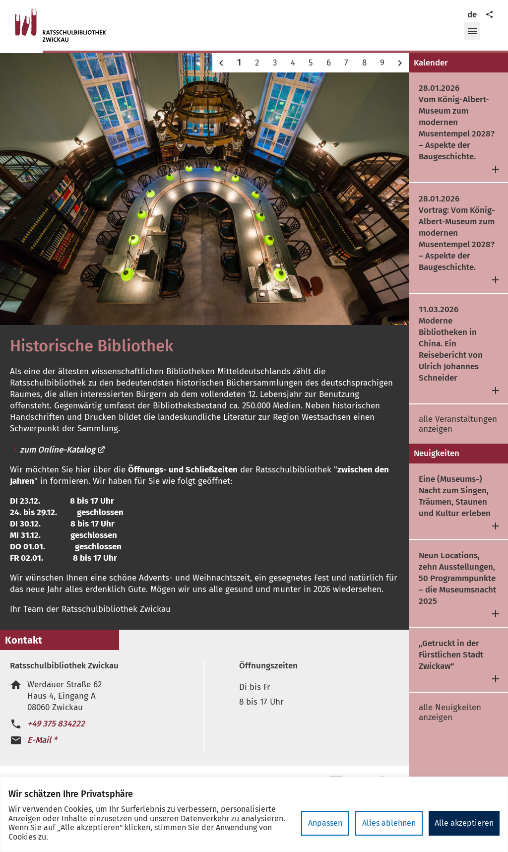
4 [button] (293, 63)
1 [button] (239, 62)
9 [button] (382, 63)
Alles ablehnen (389, 823)
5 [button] (311, 63)
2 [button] (257, 63)
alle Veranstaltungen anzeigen (458, 424)
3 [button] (275, 63)
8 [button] (364, 63)
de (472, 14)
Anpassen (325, 823)
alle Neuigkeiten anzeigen (450, 712)
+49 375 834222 (56, 724)
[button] (472, 31)
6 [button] (328, 63)
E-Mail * (42, 740)
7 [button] (346, 63)
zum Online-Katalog (63, 450)
